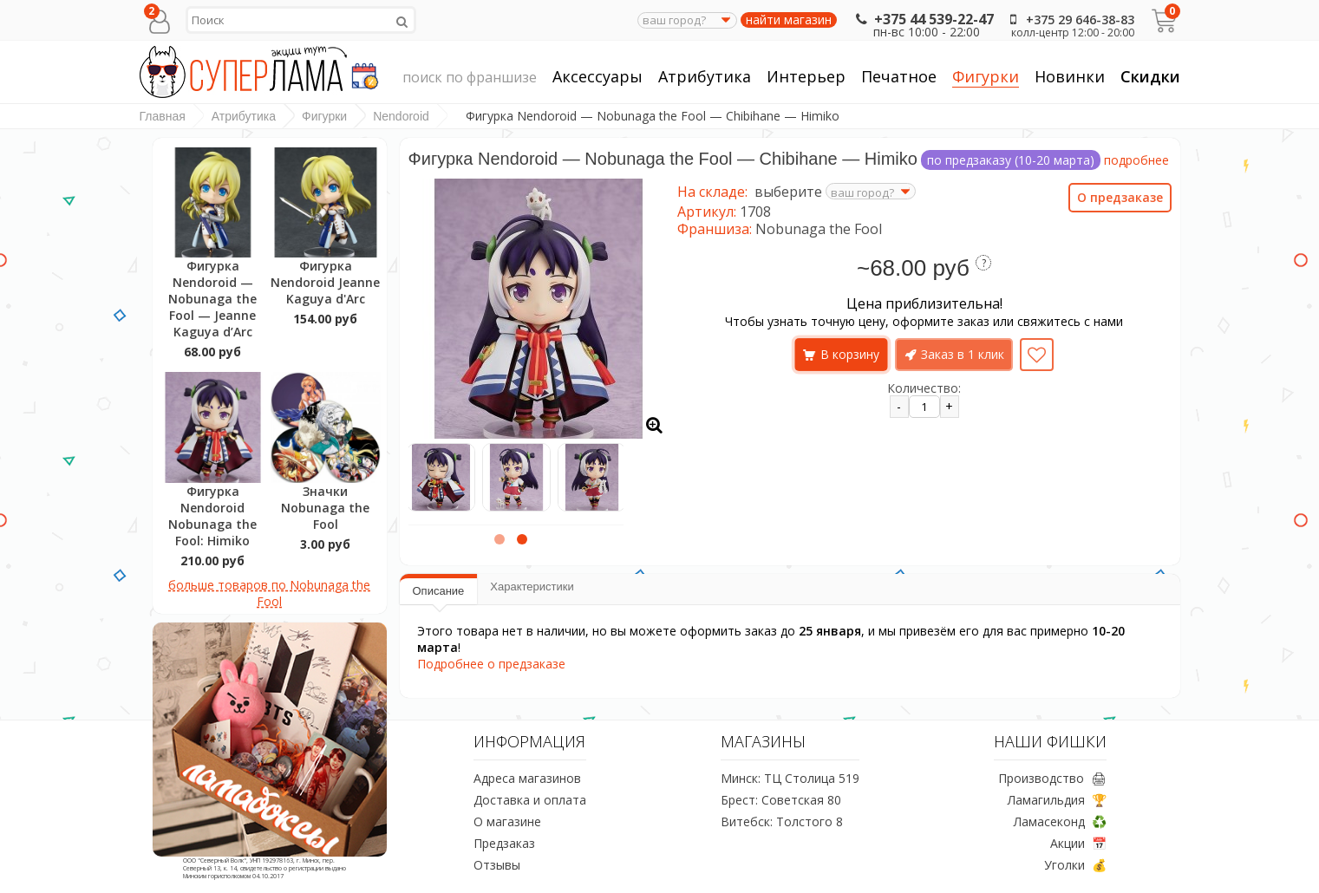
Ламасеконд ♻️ (1060, 821)
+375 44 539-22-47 (923, 19)
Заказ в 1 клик (962, 354)
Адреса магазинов (527, 778)
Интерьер (806, 77)
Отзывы (496, 865)
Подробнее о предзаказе (491, 663)
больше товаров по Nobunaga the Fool (269, 593)
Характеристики (531, 586)
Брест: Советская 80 (781, 800)
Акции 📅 (1078, 843)
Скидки (1150, 76)
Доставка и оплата (529, 800)
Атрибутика (704, 77)
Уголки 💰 (1075, 865)
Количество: (924, 388)
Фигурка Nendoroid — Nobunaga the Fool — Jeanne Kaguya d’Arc (212, 298)
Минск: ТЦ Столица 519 (790, 778)
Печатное (899, 77)
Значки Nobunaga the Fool (325, 507)
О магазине (507, 821)
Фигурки (985, 77)
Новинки (1070, 76)
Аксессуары (597, 77)
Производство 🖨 (1052, 778)
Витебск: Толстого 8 (782, 821)
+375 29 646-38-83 (1069, 19)
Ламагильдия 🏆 (1057, 800)
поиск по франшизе (469, 78)
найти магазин (789, 20)
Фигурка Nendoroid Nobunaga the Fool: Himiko (212, 516)
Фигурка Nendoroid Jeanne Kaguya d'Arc (325, 282)
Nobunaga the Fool (818, 228)
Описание (439, 590)
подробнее (1136, 160)
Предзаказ (504, 843)
